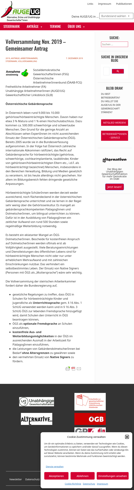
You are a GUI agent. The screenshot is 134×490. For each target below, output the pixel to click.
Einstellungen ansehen (112, 476)
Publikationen (124, 3)
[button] (127, 436)
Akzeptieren (56, 476)
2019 (8, 58)
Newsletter (15, 479)
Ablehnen (83, 476)
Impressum (102, 483)
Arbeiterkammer (29, 58)
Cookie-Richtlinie (73, 483)
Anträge (35, 26)
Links (90, 3)
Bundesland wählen (115, 16)
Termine (55, 27)
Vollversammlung (27, 61)
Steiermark (11, 27)
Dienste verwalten (55, 466)
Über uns (76, 26)
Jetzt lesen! (115, 187)
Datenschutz (89, 483)
